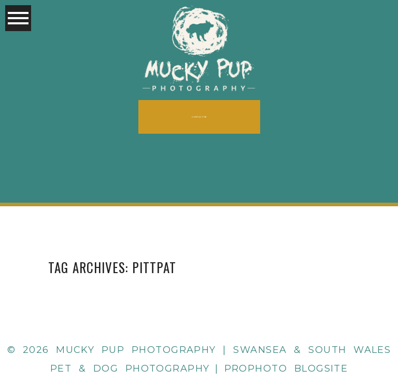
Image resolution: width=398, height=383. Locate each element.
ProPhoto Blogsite (286, 368)
